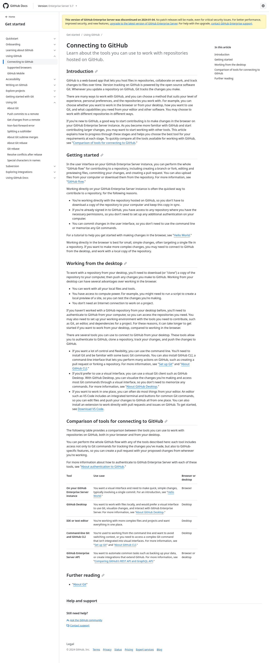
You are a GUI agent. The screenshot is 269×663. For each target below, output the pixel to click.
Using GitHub (92, 34)
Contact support (77, 625)
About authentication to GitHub (102, 467)
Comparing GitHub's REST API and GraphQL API (124, 561)
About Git (79, 584)
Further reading (85, 575)
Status (118, 649)
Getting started (84, 155)
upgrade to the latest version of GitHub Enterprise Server (143, 23)
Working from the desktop (96, 263)
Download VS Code (91, 409)
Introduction (82, 71)
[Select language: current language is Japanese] (263, 6)
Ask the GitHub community (84, 620)
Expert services (145, 649)
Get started (15, 24)
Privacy (107, 649)
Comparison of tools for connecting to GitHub (104, 143)
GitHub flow (76, 182)
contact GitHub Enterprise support (231, 23)
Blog (159, 649)
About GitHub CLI (125, 544)
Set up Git (165, 364)
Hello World (182, 235)
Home (10, 16)
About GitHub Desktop (141, 386)
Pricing (129, 649)
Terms (96, 649)
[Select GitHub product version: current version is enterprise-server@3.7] (57, 6)
